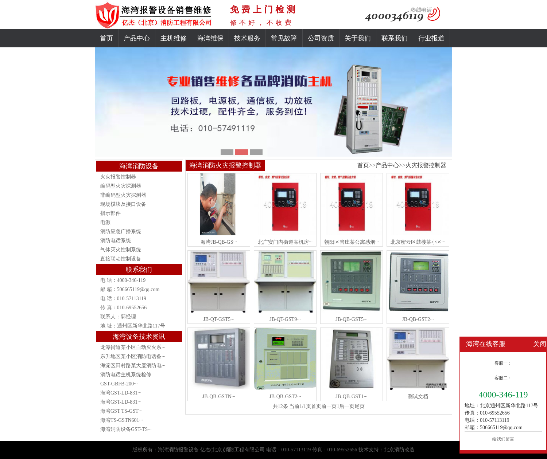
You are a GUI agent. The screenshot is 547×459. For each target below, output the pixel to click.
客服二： (503, 377)
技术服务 (247, 38)
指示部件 (110, 213)
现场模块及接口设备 (123, 204)
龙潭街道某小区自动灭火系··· (133, 347)
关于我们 (358, 38)
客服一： (503, 363)
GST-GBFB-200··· (119, 384)
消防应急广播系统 (120, 231)
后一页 (346, 406)
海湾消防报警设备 (178, 449)
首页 (106, 38)
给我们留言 (503, 439)
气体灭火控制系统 (120, 249)
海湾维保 (210, 38)
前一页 (329, 406)
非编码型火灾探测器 (123, 195)
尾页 (359, 406)
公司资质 (321, 38)
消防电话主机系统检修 (125, 374)
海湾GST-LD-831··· (120, 393)
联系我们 (394, 38)
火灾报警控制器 (118, 177)
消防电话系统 (115, 240)
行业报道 (431, 38)
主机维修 (173, 38)
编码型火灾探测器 (120, 186)
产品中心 (137, 38)
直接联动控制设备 (120, 259)
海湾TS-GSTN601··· (121, 420)
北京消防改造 (399, 449)
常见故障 (284, 38)
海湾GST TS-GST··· (121, 411)
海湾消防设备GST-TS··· (126, 429)
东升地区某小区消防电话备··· (133, 356)
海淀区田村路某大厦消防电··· (133, 365)
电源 (105, 222)
